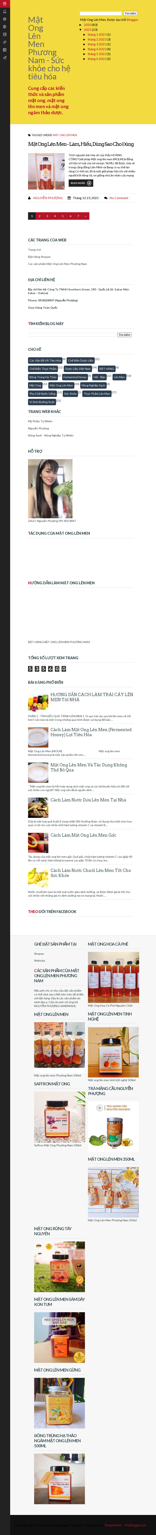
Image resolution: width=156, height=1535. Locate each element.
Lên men (119, 377)
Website (39, 960)
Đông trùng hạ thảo (42, 377)
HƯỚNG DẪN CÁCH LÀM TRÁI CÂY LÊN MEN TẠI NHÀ (92, 697)
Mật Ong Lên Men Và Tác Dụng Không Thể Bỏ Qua (89, 767)
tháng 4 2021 (97, 49)
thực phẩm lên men (97, 393)
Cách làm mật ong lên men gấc (83, 835)
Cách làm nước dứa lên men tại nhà (88, 800)
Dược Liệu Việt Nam (78, 368)
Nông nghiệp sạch (93, 385)
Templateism (113, 1525)
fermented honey (75, 377)
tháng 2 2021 (97, 39)
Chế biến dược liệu (80, 360)
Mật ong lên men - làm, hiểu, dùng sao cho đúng (80, 144)
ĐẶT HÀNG (106, 368)
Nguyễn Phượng (48, 198)
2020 (88, 25)
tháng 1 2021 (97, 34)
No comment (118, 198)
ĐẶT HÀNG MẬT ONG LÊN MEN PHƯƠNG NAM (59, 642)
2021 (88, 29)
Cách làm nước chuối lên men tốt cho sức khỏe (91, 873)
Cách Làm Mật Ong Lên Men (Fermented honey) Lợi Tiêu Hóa (91, 732)
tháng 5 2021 (97, 54)
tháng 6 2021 (97, 59)
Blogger (132, 19)
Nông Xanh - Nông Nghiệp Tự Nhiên (51, 435)
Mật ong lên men (65, 135)
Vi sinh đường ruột (42, 402)
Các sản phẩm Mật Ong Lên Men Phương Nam (57, 264)
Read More (81, 183)
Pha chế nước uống (42, 393)
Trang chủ (34, 249)
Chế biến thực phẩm (42, 368)
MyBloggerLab (135, 1525)
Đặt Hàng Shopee (39, 256)
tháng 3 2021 (97, 44)
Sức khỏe (70, 393)
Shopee (39, 953)
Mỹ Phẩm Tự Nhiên (40, 421)
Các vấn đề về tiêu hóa (45, 360)
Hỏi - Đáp (99, 377)
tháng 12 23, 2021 (86, 198)
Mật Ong (35, 385)
